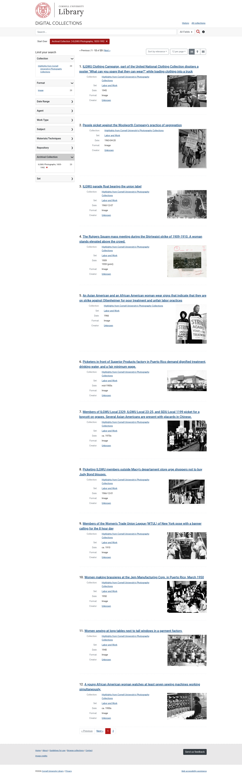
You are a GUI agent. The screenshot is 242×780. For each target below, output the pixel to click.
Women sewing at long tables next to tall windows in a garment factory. (133, 631)
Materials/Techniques (49, 138)
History (185, 23)
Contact (89, 750)
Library (70, 10)
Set (39, 178)
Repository (43, 147)
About (45, 750)
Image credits (41, 756)
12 (178, 51)
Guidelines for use (57, 750)
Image (41, 90)
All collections (198, 23)
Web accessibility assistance (194, 771)
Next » (107, 50)
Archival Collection (47, 157)
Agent (40, 110)
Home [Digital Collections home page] (38, 750)
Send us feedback (195, 751)
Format (41, 82)
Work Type (42, 120)
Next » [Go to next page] (99, 731)
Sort (156, 51)
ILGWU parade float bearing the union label (112, 186)
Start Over (42, 41)
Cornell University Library (53, 771)
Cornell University (43, 10)
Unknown (106, 100)
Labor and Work (109, 85)
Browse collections (75, 750)
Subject (41, 129)
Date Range (43, 101)
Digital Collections (58, 22)
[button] (80, 41)
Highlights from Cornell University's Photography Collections (50, 69)
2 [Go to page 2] (113, 731)
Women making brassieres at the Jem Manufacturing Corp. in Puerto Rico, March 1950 (144, 577)
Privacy (68, 771)
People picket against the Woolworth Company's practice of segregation (132, 125)
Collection (42, 58)
